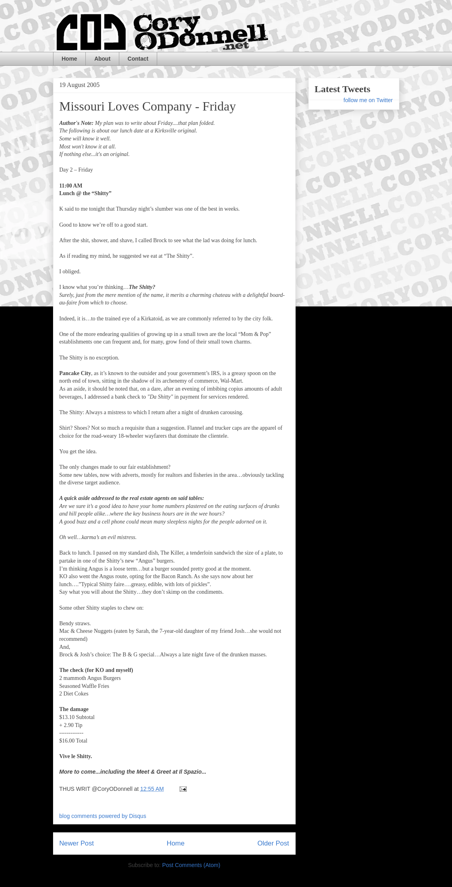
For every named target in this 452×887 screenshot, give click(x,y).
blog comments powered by (102, 816)
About (102, 58)
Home (69, 58)
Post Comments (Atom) (191, 865)
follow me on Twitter (368, 100)
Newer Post (76, 843)
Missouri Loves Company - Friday (147, 106)
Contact (138, 58)
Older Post (273, 843)
